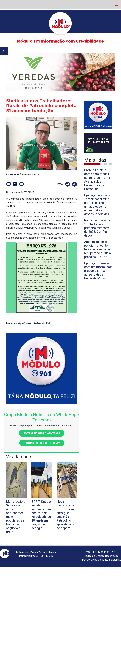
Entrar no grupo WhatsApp (41, 433)
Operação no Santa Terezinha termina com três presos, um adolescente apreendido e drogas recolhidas (97, 204)
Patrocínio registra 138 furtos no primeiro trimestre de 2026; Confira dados (97, 228)
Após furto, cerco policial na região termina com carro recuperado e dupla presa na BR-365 (97, 249)
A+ (67, 184)
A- (74, 184)
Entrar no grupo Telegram (41, 443)
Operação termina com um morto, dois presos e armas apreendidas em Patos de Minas (98, 270)
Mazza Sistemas (111, 559)
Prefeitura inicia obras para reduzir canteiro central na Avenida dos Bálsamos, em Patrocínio (97, 179)
